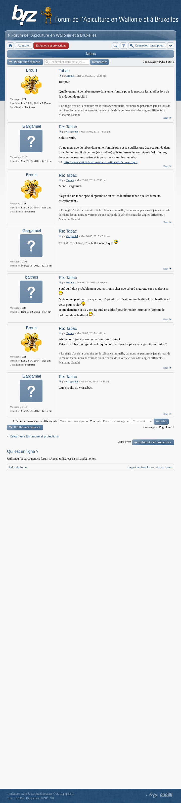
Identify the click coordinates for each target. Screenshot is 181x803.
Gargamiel (31, 126)
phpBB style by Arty (151, 794)
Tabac (90, 54)
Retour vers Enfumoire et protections (34, 436)
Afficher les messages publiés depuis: (50, 421)
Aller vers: (124, 442)
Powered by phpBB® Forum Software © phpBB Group (166, 794)
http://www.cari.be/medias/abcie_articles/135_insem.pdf (100, 162)
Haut (165, 117)
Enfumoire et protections (155, 442)
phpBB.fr (68, 793)
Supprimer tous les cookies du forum (150, 467)
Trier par (110, 421)
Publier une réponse (27, 62)
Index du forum (18, 467)
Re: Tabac (68, 127)
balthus (31, 277)
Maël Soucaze (44, 793)
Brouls (31, 70)
